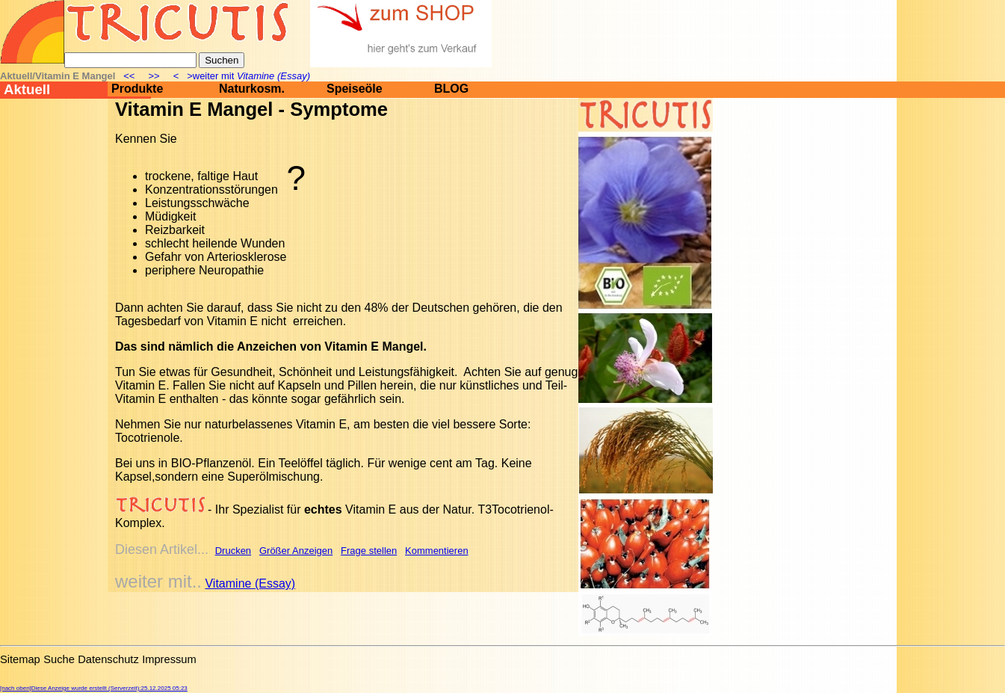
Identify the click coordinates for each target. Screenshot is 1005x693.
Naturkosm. (252, 88)
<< (130, 75)
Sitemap (20, 659)
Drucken (233, 550)
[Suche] (130, 60)
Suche (59, 659)
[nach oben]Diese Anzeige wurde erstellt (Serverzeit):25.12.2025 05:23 (94, 688)
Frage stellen (369, 550)
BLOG (451, 88)
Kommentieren (437, 550)
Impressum (169, 659)
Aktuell (27, 89)
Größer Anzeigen (296, 550)
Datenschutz (108, 659)
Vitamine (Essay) (250, 583)
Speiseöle (355, 88)
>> (154, 75)
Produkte (137, 88)
